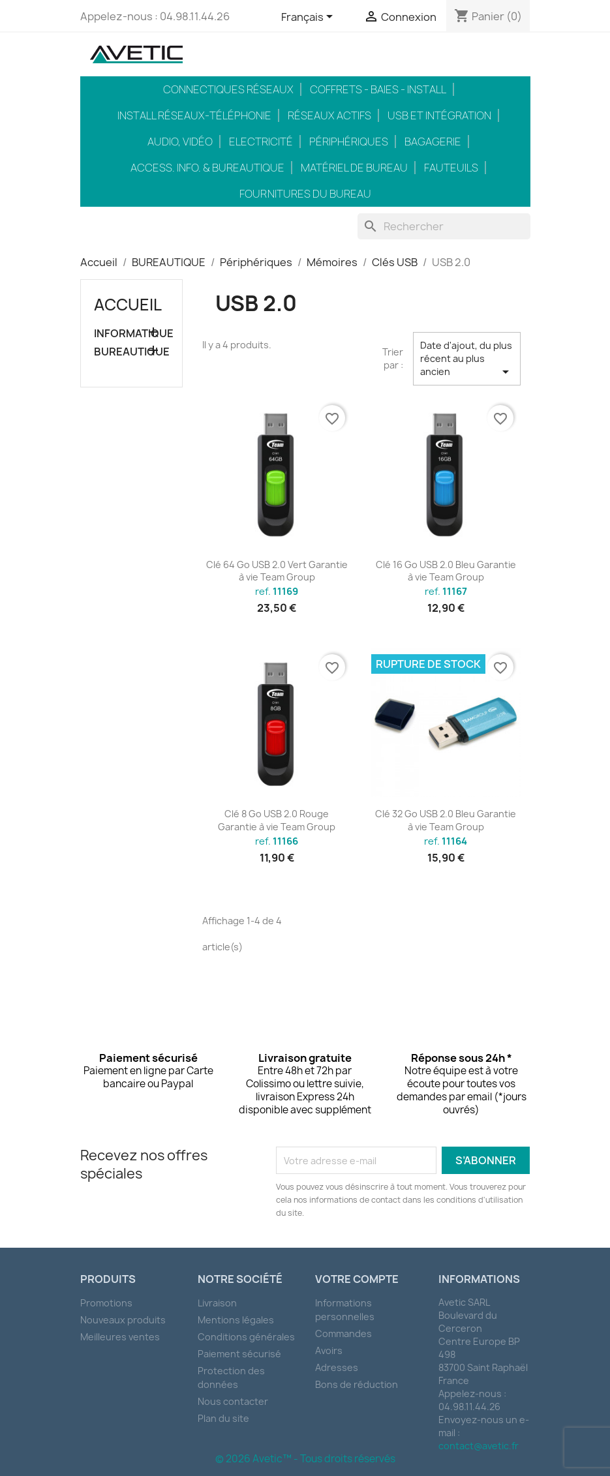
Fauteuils (451, 167)
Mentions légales (236, 1320)
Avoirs (329, 1350)
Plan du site (223, 1418)
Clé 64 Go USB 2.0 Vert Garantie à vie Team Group (277, 571)
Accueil (128, 305)
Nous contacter (233, 1401)
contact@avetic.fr (478, 1445)
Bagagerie (432, 141)
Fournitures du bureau (305, 193)
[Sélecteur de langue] (309, 17)
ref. (276, 591)
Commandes (343, 1333)
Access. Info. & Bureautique (207, 167)
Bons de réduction (356, 1384)
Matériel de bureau (354, 167)
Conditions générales (246, 1337)
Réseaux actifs (329, 115)
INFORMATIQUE (132, 333)
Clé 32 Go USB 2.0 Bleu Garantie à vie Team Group (445, 820)
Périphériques (348, 141)
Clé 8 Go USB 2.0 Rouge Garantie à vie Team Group (276, 820)
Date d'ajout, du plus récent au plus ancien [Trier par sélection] (466, 359)
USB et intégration (439, 115)
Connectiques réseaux (228, 89)
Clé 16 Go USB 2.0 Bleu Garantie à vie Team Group (446, 571)
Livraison (217, 1303)
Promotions (106, 1303)
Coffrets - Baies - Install (378, 89)
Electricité (261, 141)
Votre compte (357, 1279)
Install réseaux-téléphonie (194, 115)
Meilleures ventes (120, 1337)
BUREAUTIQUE (132, 352)
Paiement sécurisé (239, 1354)
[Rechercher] (444, 226)
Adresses (336, 1367)
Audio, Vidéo (180, 141)
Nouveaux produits (123, 1320)
